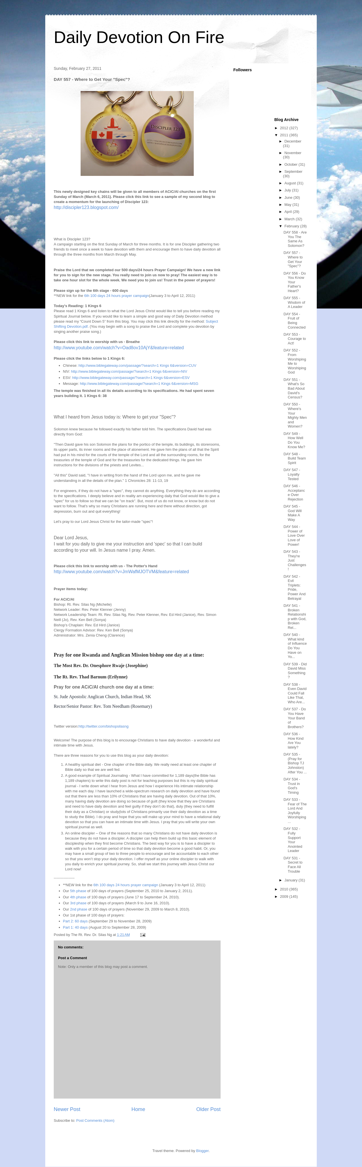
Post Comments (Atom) (95, 1120)
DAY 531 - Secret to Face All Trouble (292, 864)
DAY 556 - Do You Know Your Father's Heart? (294, 282)
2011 (284, 135)
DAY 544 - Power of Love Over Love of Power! (294, 535)
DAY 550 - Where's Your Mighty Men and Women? (295, 415)
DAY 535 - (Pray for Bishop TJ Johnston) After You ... (295, 763)
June (289, 197)
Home (138, 1109)
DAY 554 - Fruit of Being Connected (294, 320)
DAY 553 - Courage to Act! (294, 338)
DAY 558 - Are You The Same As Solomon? (295, 239)
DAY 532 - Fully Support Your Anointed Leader (292, 840)
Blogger (202, 1151)
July (288, 190)
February (292, 226)
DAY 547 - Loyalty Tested (291, 474)
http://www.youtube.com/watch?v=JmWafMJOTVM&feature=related (121, 571)
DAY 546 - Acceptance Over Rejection (294, 492)
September (294, 171)
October (292, 164)
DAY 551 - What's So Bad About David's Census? (294, 388)
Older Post (208, 1109)
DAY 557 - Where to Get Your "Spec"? (293, 259)
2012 (284, 128)
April (289, 212)
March (290, 219)
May (288, 204)
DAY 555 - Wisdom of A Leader (294, 302)
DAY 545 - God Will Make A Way (292, 513)
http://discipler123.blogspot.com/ (86, 207)
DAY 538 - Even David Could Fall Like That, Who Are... (294, 693)
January (292, 880)
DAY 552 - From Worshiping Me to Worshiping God (294, 361)
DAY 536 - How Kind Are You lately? (293, 740)
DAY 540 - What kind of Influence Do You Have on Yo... (295, 646)
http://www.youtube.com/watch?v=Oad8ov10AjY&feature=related (119, 347)
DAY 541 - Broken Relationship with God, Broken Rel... (294, 616)
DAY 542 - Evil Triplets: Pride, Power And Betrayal (294, 587)
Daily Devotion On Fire (139, 37)
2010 (284, 889)
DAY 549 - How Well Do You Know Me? (294, 440)
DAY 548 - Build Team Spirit (294, 458)
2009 (284, 896)
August (291, 183)
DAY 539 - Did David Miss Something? (295, 671)
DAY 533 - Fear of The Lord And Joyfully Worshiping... (295, 810)
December (293, 141)
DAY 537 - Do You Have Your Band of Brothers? (294, 718)
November (293, 153)
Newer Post (67, 1109)
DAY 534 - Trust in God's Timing (291, 786)
